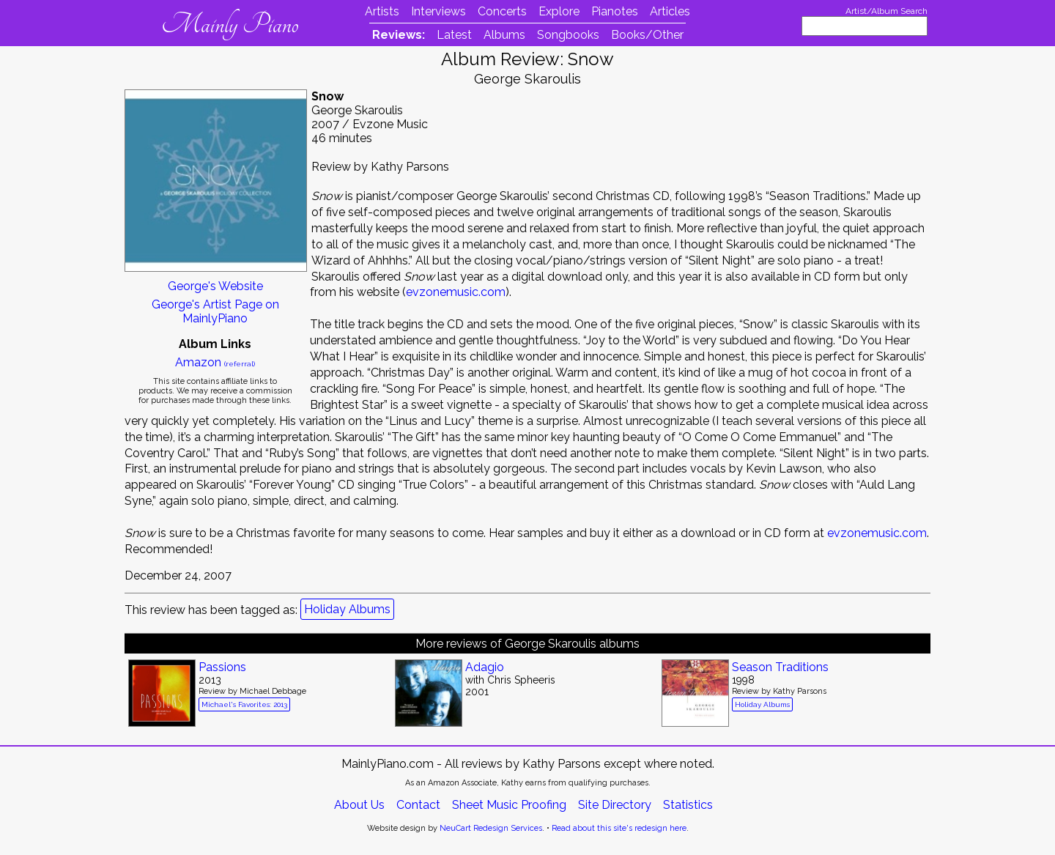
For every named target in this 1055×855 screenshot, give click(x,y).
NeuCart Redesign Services (491, 828)
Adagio (484, 667)
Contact (418, 805)
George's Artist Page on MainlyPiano (215, 311)
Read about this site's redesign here (619, 828)
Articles (670, 11)
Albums (504, 35)
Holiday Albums (347, 609)
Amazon (215, 362)
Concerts (502, 11)
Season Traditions (780, 667)
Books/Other (647, 35)
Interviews (438, 11)
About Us (359, 805)
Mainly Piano (229, 24)
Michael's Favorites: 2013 (244, 704)
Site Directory (614, 805)
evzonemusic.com (456, 292)
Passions (222, 667)
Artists (382, 11)
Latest (454, 35)
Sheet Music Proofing (509, 805)
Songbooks (568, 35)
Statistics (688, 805)
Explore (559, 11)
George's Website (215, 286)
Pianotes (614, 11)
